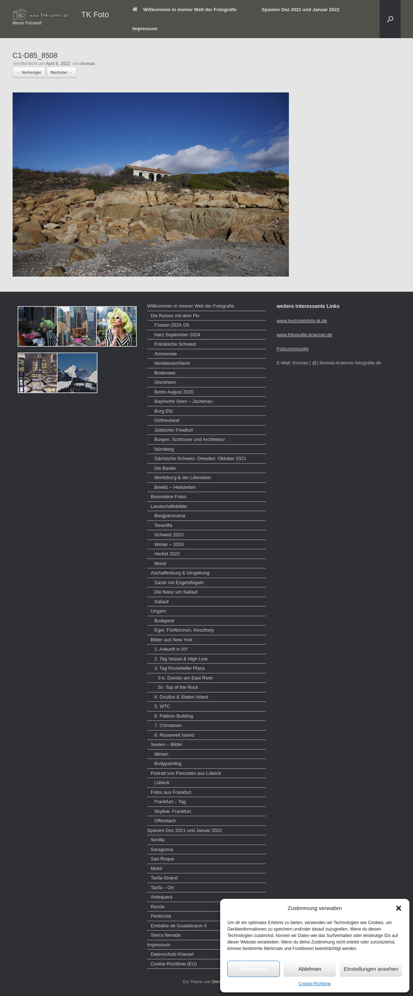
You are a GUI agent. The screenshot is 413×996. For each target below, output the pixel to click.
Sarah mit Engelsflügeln (179, 582)
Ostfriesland (166, 420)
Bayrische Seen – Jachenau (183, 401)
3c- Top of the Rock (178, 687)
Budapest (164, 620)
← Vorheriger (29, 72)
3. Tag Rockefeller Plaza (179, 668)
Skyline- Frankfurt (172, 811)
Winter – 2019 (168, 544)
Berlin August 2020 (174, 392)
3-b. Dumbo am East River (185, 678)
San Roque (162, 858)
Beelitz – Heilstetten (175, 487)
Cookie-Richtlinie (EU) (174, 964)
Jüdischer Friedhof (173, 430)
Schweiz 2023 (168, 534)
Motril (156, 868)
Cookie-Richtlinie (315, 983)
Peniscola (161, 916)
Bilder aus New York (171, 639)
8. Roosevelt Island (174, 735)
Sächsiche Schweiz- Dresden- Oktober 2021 (200, 458)
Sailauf (161, 601)
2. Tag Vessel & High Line (181, 658)
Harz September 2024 (177, 334)
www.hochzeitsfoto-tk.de (302, 320)
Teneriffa (163, 525)
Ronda (157, 906)
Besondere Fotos (168, 496)
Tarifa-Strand (164, 878)
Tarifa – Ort (162, 887)
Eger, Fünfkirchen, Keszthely (184, 630)
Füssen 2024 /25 (171, 325)
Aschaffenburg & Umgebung (180, 573)
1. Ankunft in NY (171, 649)
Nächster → (62, 72)
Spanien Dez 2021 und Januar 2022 (301, 9)
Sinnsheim (165, 382)
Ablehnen (309, 969)
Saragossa (162, 849)
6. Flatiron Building (173, 716)
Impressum (144, 28)
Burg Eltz (163, 411)
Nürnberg (164, 449)
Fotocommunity (293, 348)
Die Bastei (165, 468)
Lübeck (161, 782)
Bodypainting (167, 763)
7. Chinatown (168, 725)
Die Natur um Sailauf (176, 592)
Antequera (161, 897)
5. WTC (162, 706)
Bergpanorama (169, 515)
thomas (88, 63)
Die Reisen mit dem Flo (175, 315)
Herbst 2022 (167, 553)
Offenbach (165, 820)
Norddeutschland (172, 363)
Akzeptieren (253, 969)
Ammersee (165, 353)
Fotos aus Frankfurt (171, 792)
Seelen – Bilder (166, 744)
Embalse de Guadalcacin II (178, 925)
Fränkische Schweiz (175, 344)
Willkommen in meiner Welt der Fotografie (184, 9)
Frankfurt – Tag (170, 801)
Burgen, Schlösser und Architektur (189, 439)
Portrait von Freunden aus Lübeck (186, 773)
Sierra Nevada (166, 935)
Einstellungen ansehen (371, 969)
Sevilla (157, 839)
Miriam (161, 754)
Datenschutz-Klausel (172, 954)
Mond (160, 563)
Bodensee (165, 373)
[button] (398, 908)
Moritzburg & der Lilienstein (182, 477)
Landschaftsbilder (169, 506)
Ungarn (158, 611)
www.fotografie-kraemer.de (304, 334)
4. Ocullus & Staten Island (181, 697)
